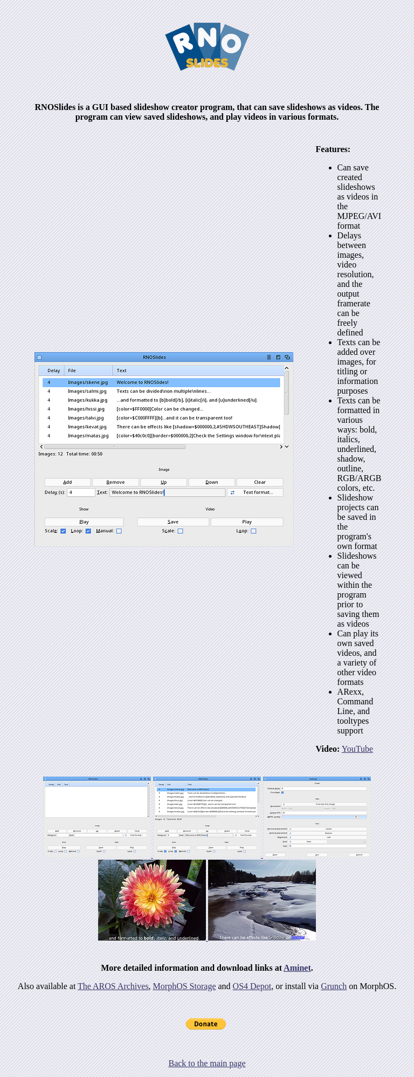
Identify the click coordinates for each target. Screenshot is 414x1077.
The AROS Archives (113, 986)
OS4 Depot (252, 986)
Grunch (334, 986)
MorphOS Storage (184, 986)
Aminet (297, 967)
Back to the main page (206, 1063)
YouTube (357, 748)
